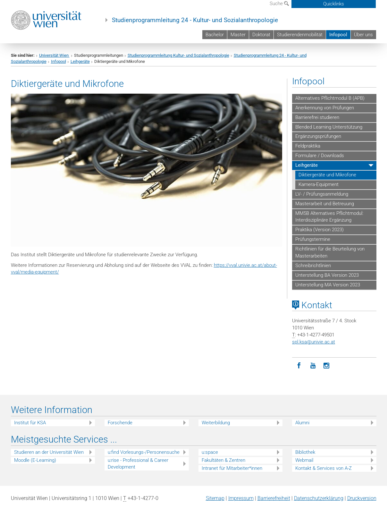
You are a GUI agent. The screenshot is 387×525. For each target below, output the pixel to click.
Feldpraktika (307, 146)
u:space (210, 452)
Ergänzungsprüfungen (318, 136)
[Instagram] (326, 366)
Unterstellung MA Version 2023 (327, 285)
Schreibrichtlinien (313, 265)
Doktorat (261, 35)
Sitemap (215, 498)
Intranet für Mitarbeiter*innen (232, 468)
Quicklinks (333, 4)
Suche (279, 3)
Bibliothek (305, 452)
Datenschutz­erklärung (318, 498)
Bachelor (215, 35)
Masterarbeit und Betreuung (324, 204)
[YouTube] (313, 366)
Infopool (338, 35)
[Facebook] (299, 366)
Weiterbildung (216, 423)
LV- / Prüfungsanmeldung (321, 194)
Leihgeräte (80, 61)
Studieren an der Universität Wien (49, 452)
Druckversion (361, 498)
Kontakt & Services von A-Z (323, 468)
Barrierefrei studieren (317, 117)
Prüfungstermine (312, 239)
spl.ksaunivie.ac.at (313, 342)
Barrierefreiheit (273, 498)
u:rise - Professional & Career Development (138, 463)
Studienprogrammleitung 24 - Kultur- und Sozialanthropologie (195, 20)
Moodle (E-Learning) (35, 460)
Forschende (120, 423)
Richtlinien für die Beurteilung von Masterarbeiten (330, 252)
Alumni (302, 423)
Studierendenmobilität (300, 35)
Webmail (304, 460)
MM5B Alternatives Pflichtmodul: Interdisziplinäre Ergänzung (329, 216)
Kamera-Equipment (319, 184)
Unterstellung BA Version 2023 (327, 275)
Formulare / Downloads (319, 155)
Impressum (241, 498)
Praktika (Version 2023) (319, 230)
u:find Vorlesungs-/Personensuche (144, 452)
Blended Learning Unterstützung (328, 127)
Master (238, 35)
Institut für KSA (30, 423)
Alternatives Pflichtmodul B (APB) (330, 98)
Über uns (363, 35)
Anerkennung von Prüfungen (324, 108)
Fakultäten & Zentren (223, 460)
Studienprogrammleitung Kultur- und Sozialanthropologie (178, 55)
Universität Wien (54, 55)
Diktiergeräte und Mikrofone (327, 175)
